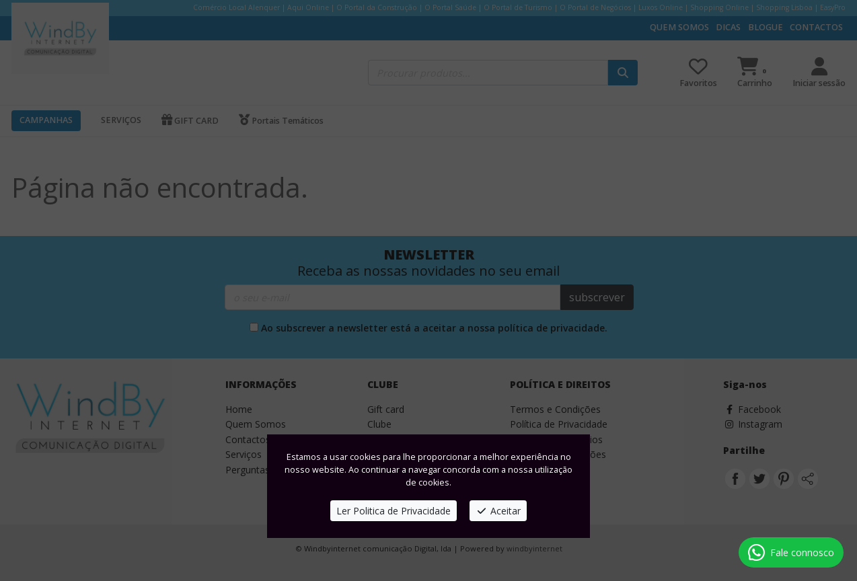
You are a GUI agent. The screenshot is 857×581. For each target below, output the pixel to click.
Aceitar (498, 510)
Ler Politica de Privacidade (393, 510)
